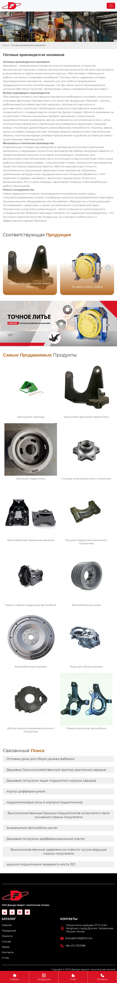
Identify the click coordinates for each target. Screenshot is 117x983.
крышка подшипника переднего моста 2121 (40, 864)
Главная (5, 45)
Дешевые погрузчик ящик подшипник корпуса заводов (51, 780)
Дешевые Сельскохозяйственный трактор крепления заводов (56, 770)
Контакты (102, 977)
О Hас (73, 977)
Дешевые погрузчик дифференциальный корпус (45, 839)
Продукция (43, 977)
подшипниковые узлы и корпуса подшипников (44, 802)
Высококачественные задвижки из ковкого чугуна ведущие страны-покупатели (59, 851)
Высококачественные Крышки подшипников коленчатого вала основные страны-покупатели (59, 815)
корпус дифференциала (25, 791)
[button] (108, 268)
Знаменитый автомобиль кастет (31, 828)
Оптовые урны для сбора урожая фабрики (40, 759)
